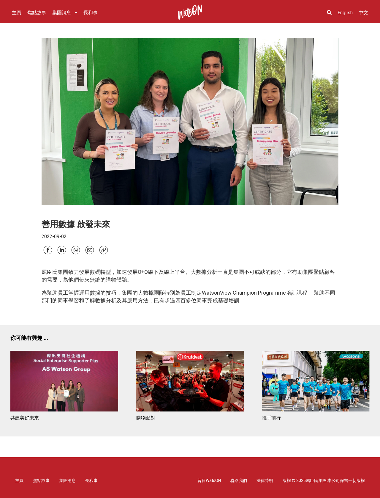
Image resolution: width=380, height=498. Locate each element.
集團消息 (67, 480)
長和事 (91, 480)
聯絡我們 (238, 480)
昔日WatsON (209, 480)
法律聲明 (264, 480)
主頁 (19, 480)
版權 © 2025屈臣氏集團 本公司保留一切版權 (324, 480)
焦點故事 (41, 480)
